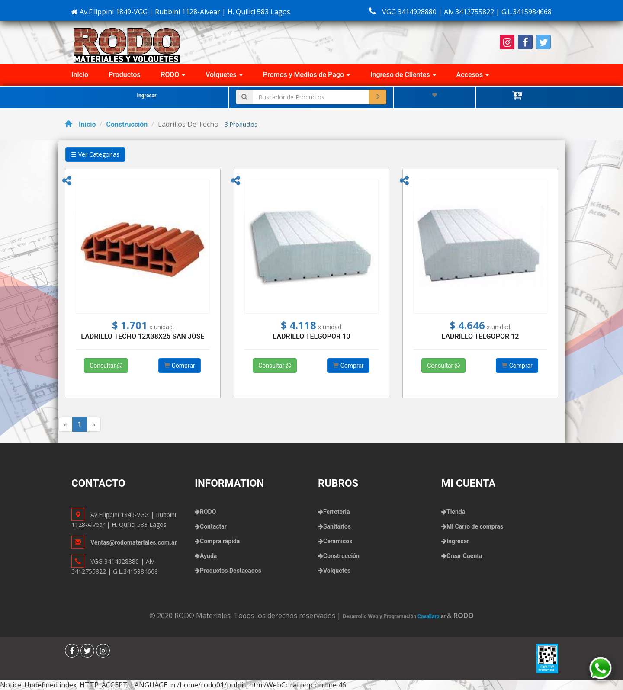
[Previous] (65, 424)
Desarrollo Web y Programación (395, 616)
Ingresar (147, 96)
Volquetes (224, 75)
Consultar (106, 365)
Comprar (179, 365)
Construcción (127, 124)
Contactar (213, 526)
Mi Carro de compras (474, 526)
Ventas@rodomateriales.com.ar (133, 542)
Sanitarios (337, 526)
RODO (173, 75)
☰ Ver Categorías (95, 154)
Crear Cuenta (464, 555)
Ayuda (208, 555)
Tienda (455, 511)
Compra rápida (220, 541)
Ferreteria (336, 511)
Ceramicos (337, 541)
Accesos (472, 75)
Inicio (79, 75)
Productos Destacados (230, 570)
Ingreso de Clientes (403, 75)
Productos (124, 75)
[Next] (94, 424)
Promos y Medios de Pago (306, 75)
